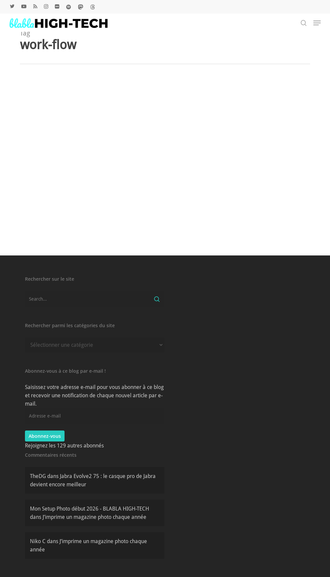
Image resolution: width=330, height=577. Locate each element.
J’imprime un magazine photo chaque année (94, 517)
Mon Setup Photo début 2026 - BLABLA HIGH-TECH (89, 509)
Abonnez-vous (45, 436)
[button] (317, 23)
